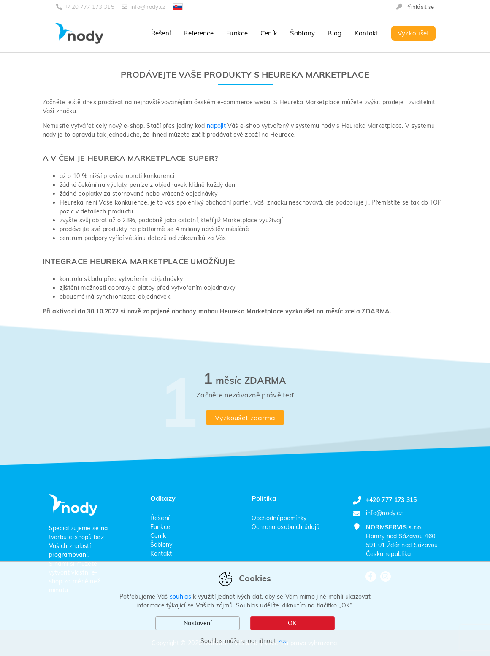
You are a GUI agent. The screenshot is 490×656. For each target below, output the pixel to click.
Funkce (237, 33)
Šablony (302, 33)
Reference (199, 33)
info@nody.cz (144, 6)
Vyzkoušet (413, 33)
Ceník (269, 33)
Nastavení (198, 623)
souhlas (180, 596)
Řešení (161, 33)
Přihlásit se (415, 6)
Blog (334, 33)
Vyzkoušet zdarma (245, 417)
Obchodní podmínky (279, 518)
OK (292, 623)
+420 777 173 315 (86, 6)
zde (283, 641)
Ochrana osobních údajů (286, 527)
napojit (216, 126)
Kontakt (367, 33)
